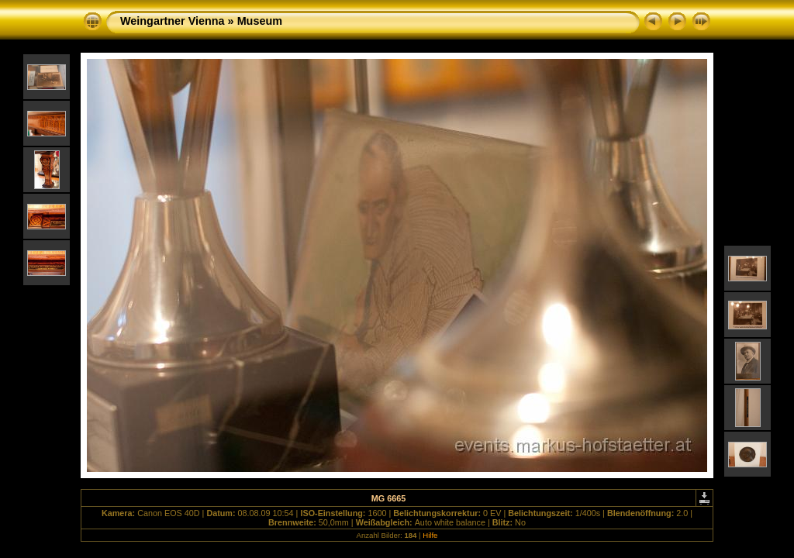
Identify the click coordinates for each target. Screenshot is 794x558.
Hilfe (430, 535)
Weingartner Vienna (172, 21)
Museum (259, 21)
